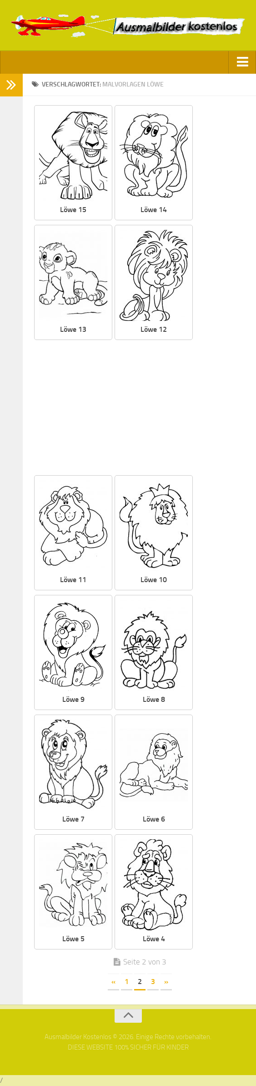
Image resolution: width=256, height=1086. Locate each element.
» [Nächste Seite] (166, 981)
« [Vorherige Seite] (113, 981)
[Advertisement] (139, 408)
